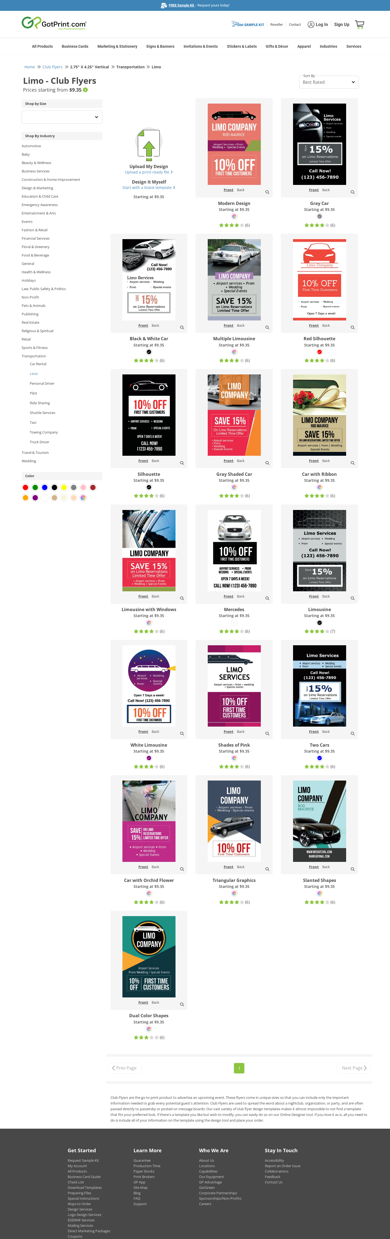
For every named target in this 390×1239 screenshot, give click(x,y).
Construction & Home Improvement (51, 179)
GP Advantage (210, 1182)
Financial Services (36, 238)
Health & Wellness (36, 271)
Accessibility (274, 1160)
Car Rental (38, 363)
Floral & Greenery (36, 246)
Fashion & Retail (34, 229)
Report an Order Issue (282, 1165)
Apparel (304, 46)
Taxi (33, 422)
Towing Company (44, 432)
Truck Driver (39, 441)
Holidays (29, 280)
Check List (76, 1182)
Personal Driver (42, 383)
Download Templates (85, 1187)
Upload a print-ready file (149, 172)
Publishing (30, 314)
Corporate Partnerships (218, 1192)
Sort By (309, 75)
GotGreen (207, 1187)
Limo (34, 373)
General (28, 263)
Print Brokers (144, 1176)
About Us (206, 1160)
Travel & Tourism (35, 452)
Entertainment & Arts (39, 213)
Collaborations (276, 1171)
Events (27, 221)
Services (353, 46)
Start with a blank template (148, 187)
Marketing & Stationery (117, 46)
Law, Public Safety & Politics (44, 288)
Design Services (80, 1209)
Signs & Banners (160, 46)
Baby (26, 154)
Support (140, 1203)
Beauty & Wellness (36, 162)
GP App (139, 1182)
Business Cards (75, 46)
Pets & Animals (34, 305)
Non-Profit (30, 297)
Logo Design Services (84, 1214)
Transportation (34, 356)
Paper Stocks (144, 1171)
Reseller (276, 25)
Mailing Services (80, 1225)
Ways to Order (79, 1203)
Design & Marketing (37, 187)
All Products (42, 46)
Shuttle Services (42, 412)
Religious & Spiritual (37, 330)
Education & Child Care (40, 196)
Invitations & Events (201, 46)
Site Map (141, 1187)
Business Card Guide (84, 1176)
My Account (77, 1165)
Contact (295, 25)
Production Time (147, 1165)
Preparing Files (79, 1192)
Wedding (29, 460)
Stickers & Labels (242, 46)
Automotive (31, 145)
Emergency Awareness (40, 204)
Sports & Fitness (35, 347)
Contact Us (273, 1182)
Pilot (33, 393)
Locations (207, 1165)
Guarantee (142, 1160)
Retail (26, 339)
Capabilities (208, 1171)
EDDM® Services (81, 1220)
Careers (205, 1203)
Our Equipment (211, 1176)
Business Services (36, 171)
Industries (328, 46)
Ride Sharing (40, 402)
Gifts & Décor (277, 46)
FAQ (137, 1198)
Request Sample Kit (83, 1160)
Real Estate (30, 322)
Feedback (272, 1176)
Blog (137, 1192)
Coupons (75, 1236)
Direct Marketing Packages (89, 1230)
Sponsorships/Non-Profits (220, 1198)
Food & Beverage (35, 255)
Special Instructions (83, 1198)
